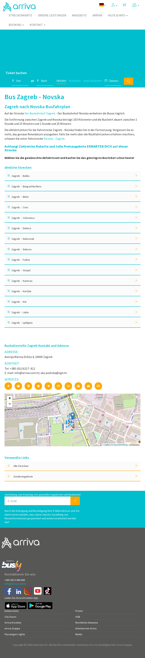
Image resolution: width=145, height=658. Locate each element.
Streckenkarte (20, 15)
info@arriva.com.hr (15, 583)
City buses (10, 616)
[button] (114, 5)
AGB (77, 616)
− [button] (9, 404)
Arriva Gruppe (12, 628)
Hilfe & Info (118, 15)
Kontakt (37, 25)
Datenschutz (12, 611)
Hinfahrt (61, 81)
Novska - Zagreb (54, 138)
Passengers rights (15, 634)
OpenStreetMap (120, 445)
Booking (16, 25)
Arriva (97, 15)
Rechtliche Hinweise (86, 622)
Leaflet (106, 445)
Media (78, 634)
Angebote (79, 15)
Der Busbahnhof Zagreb (40, 113)
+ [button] (9, 398)
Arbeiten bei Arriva (85, 628)
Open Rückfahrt (92, 81)
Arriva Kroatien (13, 622)
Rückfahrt (75, 81)
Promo (79, 611)
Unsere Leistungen (52, 15)
